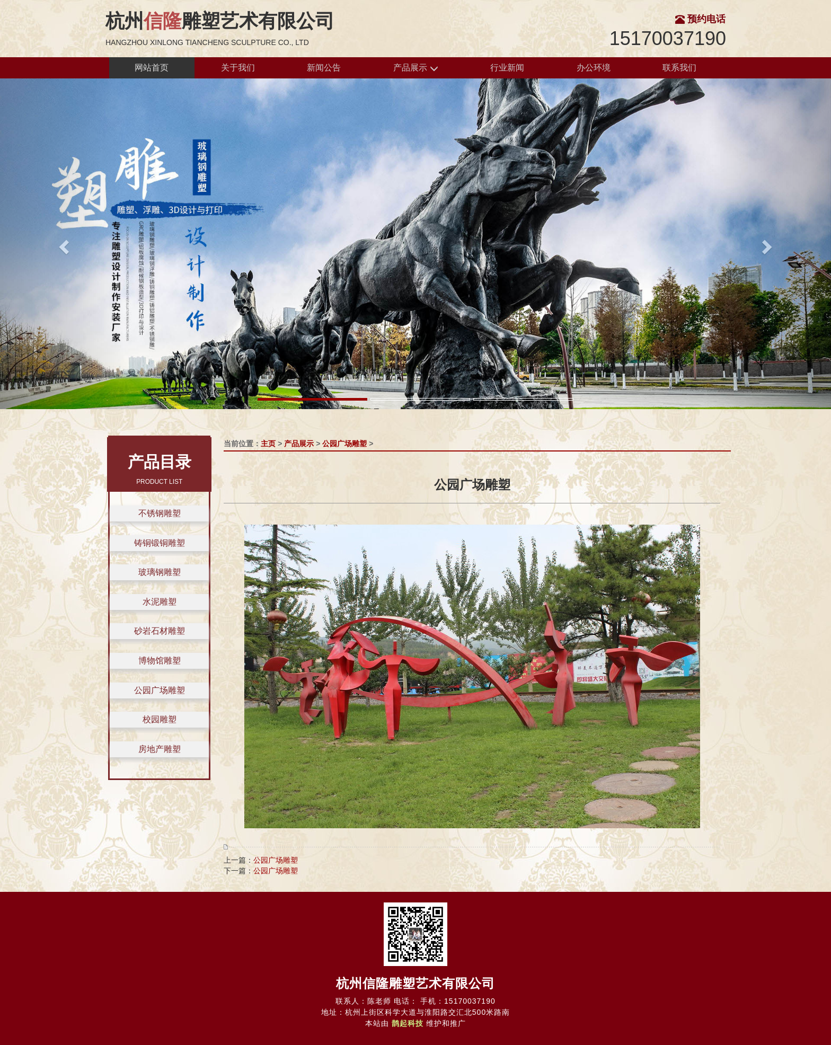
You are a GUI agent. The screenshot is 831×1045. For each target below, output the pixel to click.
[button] (62, 243)
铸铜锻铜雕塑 (159, 542)
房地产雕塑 (159, 749)
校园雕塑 (159, 719)
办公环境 (594, 67)
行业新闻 (507, 67)
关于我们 (238, 67)
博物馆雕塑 (159, 660)
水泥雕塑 (159, 601)
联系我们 (679, 67)
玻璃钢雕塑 (159, 572)
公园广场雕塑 (159, 690)
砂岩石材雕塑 (159, 630)
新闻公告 (324, 67)
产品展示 (415, 68)
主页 (268, 443)
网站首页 (152, 67)
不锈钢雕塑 (159, 513)
